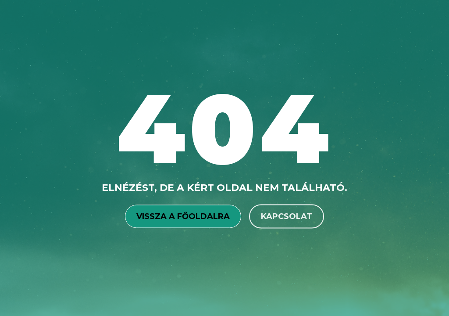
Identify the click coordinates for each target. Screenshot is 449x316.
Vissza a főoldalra (183, 216)
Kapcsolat (286, 216)
